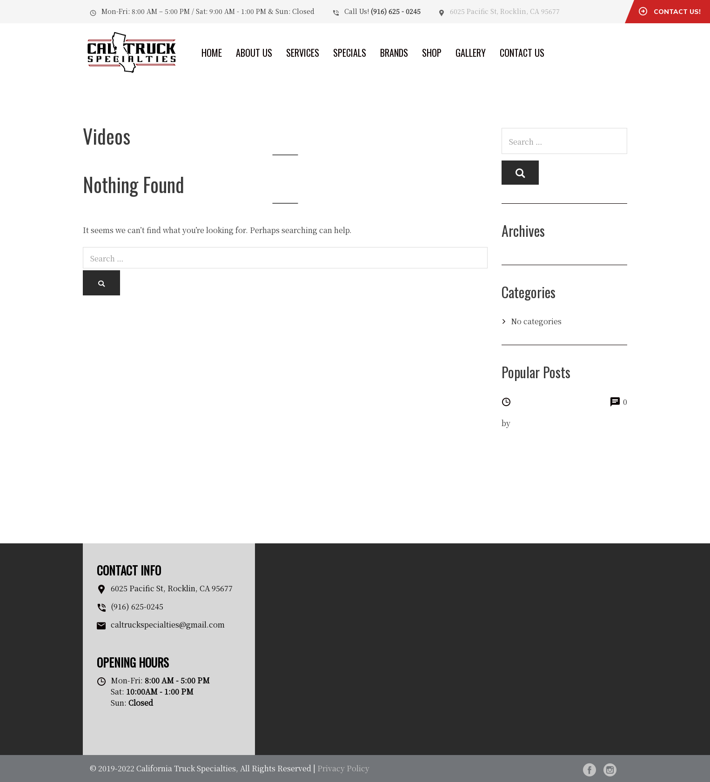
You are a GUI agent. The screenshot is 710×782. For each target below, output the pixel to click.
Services (302, 53)
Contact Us (522, 53)
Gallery (470, 53)
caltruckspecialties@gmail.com (168, 624)
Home (211, 53)
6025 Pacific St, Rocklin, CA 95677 (505, 11)
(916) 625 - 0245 (396, 11)
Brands (394, 53)
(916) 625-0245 (137, 606)
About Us (254, 53)
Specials (349, 53)
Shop (432, 53)
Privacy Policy (343, 768)
